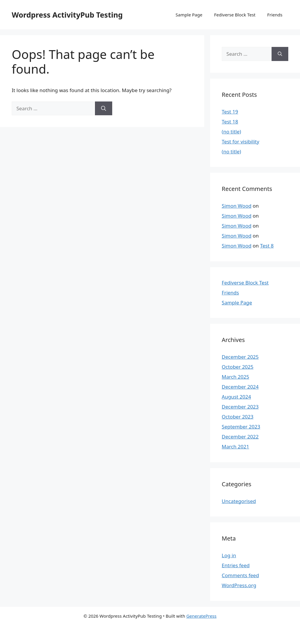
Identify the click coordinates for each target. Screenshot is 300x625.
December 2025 (240, 356)
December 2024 (240, 386)
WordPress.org (239, 585)
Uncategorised (239, 501)
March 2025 (235, 376)
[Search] (103, 108)
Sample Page (188, 15)
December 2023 (240, 406)
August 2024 (236, 396)
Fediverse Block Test (234, 15)
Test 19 (230, 111)
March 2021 (235, 446)
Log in (229, 555)
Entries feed (236, 565)
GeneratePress (201, 616)
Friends (274, 15)
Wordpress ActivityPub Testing (67, 15)
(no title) (231, 131)
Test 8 (267, 245)
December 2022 (240, 436)
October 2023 (237, 416)
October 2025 (237, 366)
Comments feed (240, 575)
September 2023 (241, 426)
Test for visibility (240, 141)
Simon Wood (236, 205)
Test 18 (230, 121)
